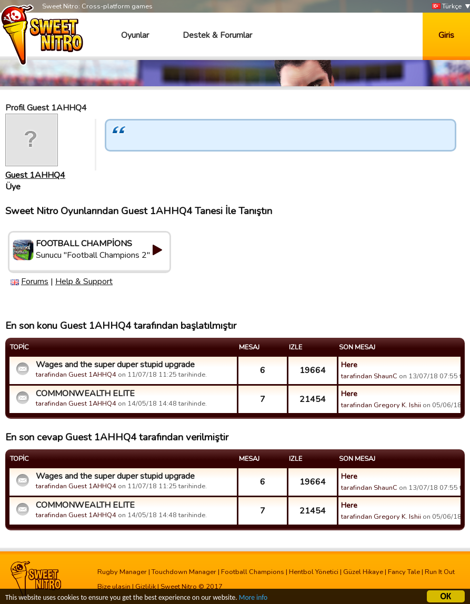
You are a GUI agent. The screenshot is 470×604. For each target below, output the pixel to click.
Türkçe (447, 7)
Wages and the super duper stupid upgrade (115, 364)
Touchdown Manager (184, 572)
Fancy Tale (404, 572)
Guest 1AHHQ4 (35, 175)
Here (349, 364)
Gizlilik (145, 586)
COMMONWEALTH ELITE (85, 393)
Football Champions (252, 572)
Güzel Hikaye (363, 572)
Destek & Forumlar (217, 35)
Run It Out (440, 572)
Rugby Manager (122, 572)
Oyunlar (135, 35)
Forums (34, 281)
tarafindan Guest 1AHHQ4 (76, 374)
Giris (446, 35)
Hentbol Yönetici (313, 572)
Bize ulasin (114, 586)
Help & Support (84, 281)
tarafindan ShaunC (369, 376)
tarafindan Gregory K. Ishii (381, 405)
